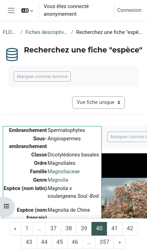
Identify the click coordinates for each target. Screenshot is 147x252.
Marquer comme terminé (42, 76)
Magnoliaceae (63, 171)
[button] (27, 10)
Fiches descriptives (46, 32)
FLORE (10, 32)
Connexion (129, 10)
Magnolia (57, 180)
